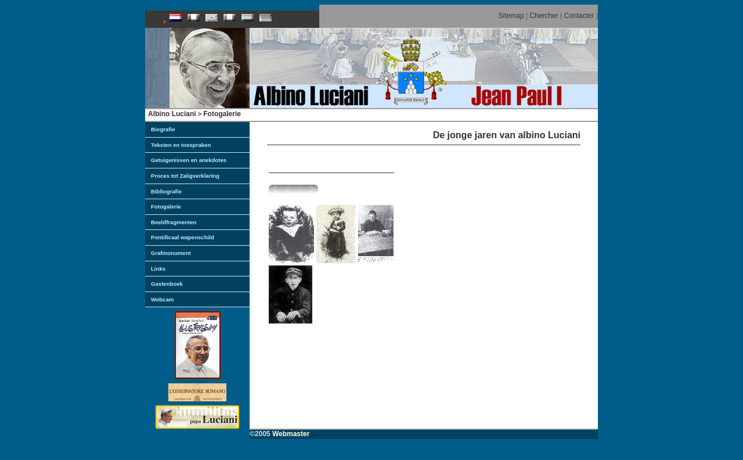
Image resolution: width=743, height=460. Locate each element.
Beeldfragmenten (173, 222)
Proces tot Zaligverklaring (185, 175)
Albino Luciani (172, 114)
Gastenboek (167, 284)
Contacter (579, 16)
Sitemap (511, 16)
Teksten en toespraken (181, 145)
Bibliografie (166, 191)
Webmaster (290, 434)
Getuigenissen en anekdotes (188, 160)
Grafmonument (171, 253)
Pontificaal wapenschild (182, 237)
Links (158, 268)
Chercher (543, 16)
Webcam (162, 299)
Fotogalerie (222, 114)
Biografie (163, 129)
